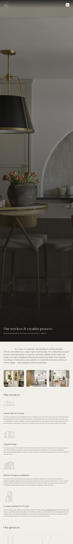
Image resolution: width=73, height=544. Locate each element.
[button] (67, 5)
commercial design (51, 510)
